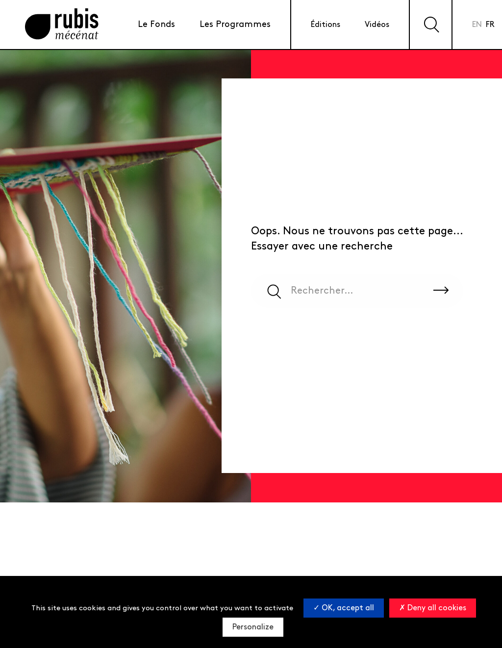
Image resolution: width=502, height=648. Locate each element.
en (477, 24)
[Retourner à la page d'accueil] (62, 24)
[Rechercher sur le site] (441, 290)
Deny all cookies (432, 608)
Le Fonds (156, 24)
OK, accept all (343, 608)
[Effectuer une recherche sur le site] (431, 24)
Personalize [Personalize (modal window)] (253, 627)
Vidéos (377, 24)
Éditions (325, 24)
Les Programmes (235, 24)
